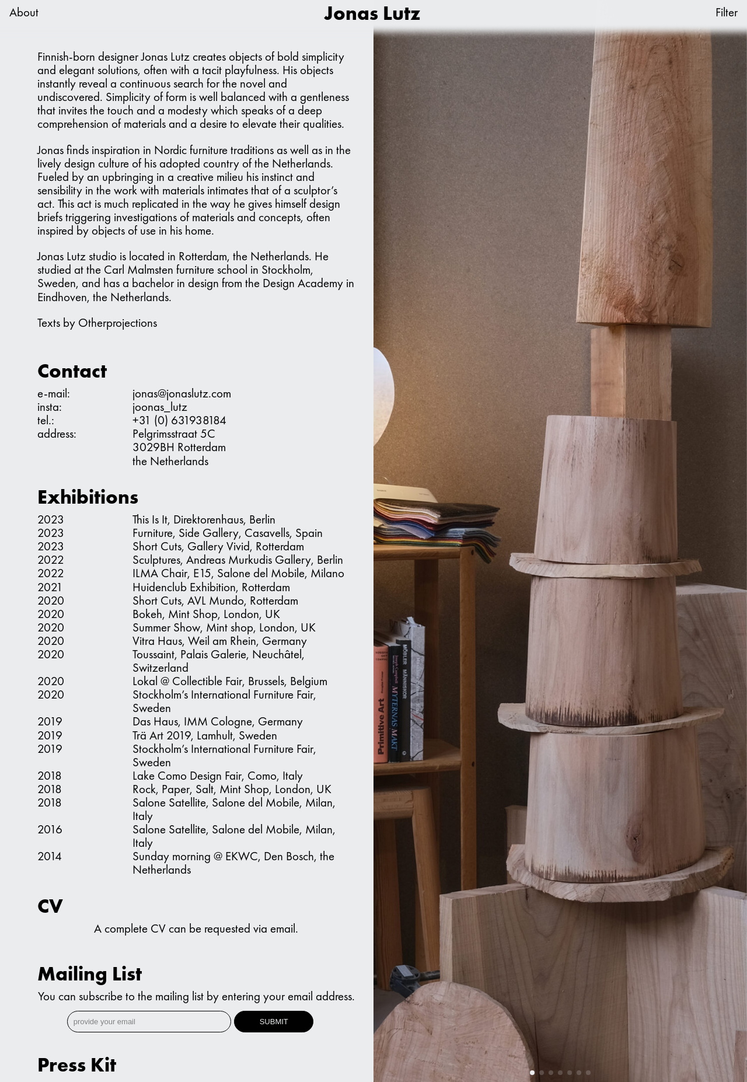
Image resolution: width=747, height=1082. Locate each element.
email (282, 928)
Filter (726, 12)
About (24, 12)
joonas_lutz (159, 406)
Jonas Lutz (372, 13)
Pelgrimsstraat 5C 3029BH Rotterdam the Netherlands (179, 447)
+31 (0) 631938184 (179, 420)
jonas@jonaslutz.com (181, 393)
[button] (532, 1072)
